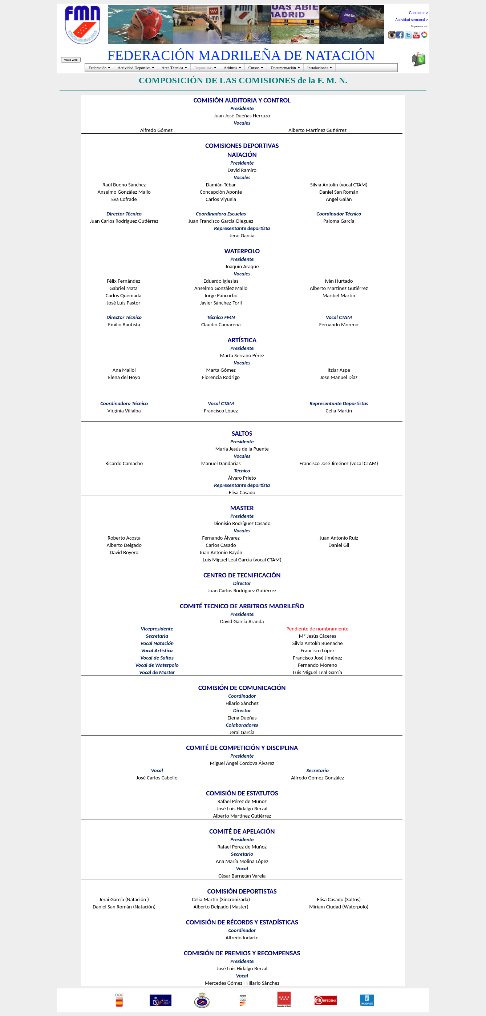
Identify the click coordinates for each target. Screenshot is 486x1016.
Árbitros (230, 67)
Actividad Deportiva (134, 67)
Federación (97, 67)
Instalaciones (317, 67)
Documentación (283, 67)
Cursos (254, 67)
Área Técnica (172, 67)
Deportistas (203, 67)
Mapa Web (71, 59)
